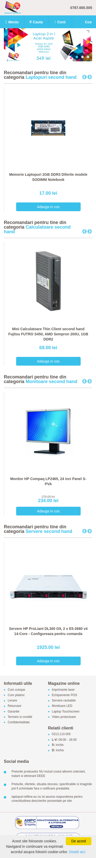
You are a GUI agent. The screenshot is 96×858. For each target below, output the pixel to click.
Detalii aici (77, 852)
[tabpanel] (48, 44)
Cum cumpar (16, 689)
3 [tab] (88, 57)
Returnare (14, 706)
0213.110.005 (61, 734)
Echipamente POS (64, 695)
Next (89, 77)
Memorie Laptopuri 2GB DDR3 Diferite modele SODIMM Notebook (48, 177)
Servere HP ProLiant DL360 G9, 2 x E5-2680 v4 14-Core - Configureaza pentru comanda (48, 631)
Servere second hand (49, 531)
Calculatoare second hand (37, 229)
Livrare (12, 701)
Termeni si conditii (20, 717)
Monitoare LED (62, 706)
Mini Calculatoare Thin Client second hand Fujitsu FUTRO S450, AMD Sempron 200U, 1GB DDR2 (48, 334)
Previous (84, 77)
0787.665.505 (81, 8)
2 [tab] (82, 57)
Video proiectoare (64, 717)
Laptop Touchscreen (66, 711)
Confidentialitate (19, 722)
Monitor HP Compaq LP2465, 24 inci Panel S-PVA (48, 481)
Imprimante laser (63, 689)
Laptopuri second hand (51, 77)
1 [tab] (77, 57)
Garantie (13, 711)
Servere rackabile (64, 701)
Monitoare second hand (51, 381)
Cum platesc (16, 695)
